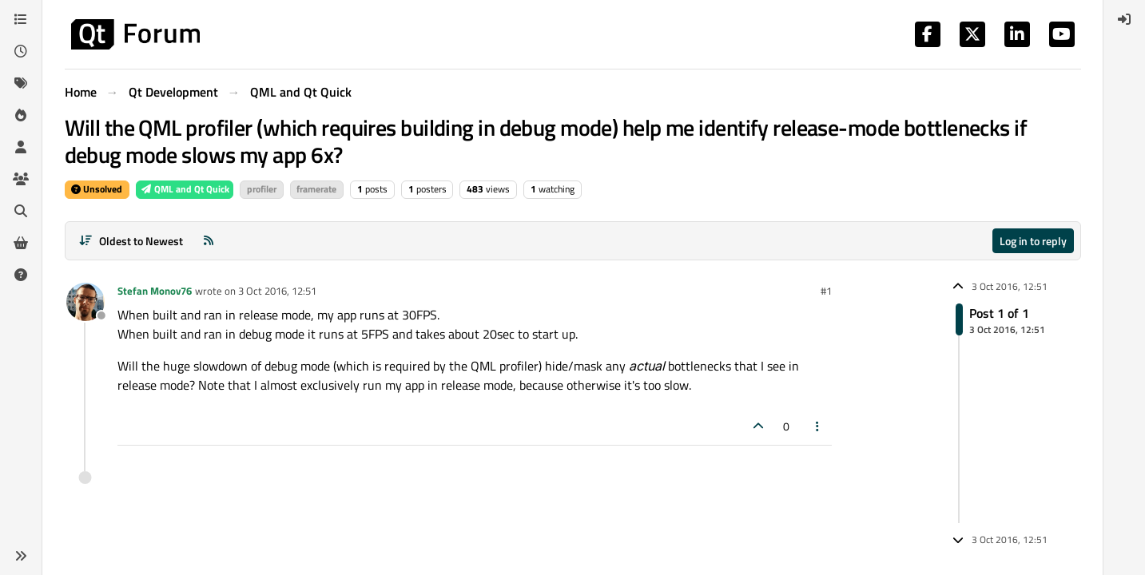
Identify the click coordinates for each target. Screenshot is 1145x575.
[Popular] (20, 115)
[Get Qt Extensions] (20, 243)
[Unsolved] (20, 275)
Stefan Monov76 (154, 291)
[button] (20, 556)
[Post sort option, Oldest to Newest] (131, 240)
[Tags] (20, 83)
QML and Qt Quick (184, 188)
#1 (826, 291)
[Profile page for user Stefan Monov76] (85, 302)
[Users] (20, 147)
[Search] (20, 211)
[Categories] (20, 19)
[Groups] (20, 179)
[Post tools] (817, 426)
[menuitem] (1124, 19)
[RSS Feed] (209, 240)
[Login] (1124, 19)
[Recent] (20, 51)
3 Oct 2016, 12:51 (277, 291)
